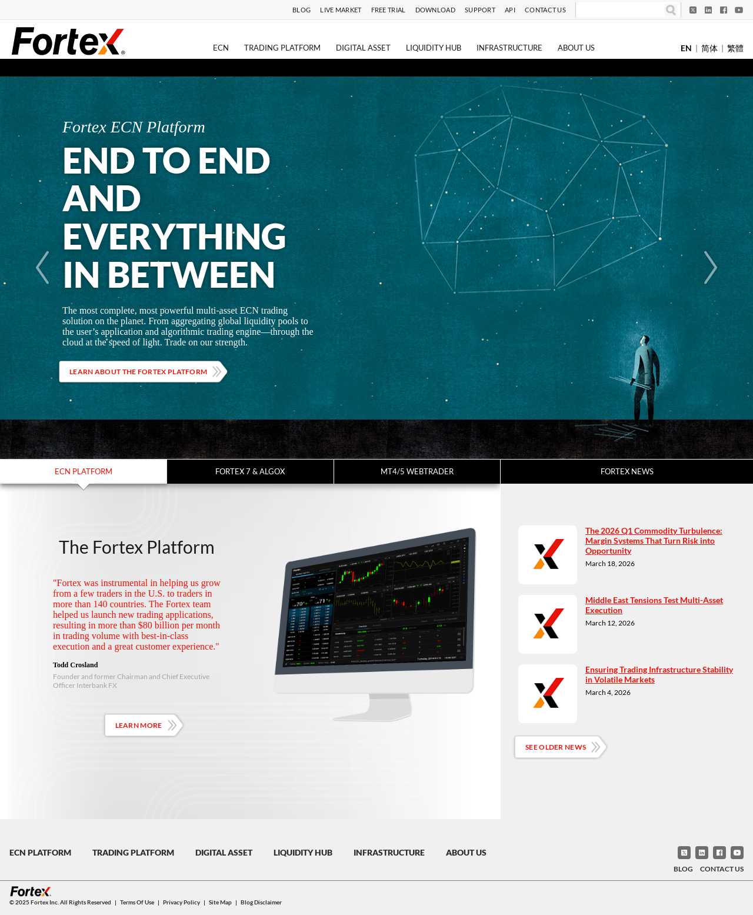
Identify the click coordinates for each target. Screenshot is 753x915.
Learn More (138, 725)
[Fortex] (68, 40)
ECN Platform (83, 471)
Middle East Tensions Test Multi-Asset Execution (654, 605)
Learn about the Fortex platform (138, 371)
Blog (301, 10)
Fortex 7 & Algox (250, 471)
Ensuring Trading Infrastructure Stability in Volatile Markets (659, 674)
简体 (709, 48)
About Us (576, 47)
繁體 (735, 48)
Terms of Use (137, 902)
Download (435, 10)
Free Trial (388, 10)
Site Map (220, 902)
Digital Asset (363, 47)
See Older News (555, 747)
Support (480, 10)
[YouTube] (739, 10)
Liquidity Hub (433, 47)
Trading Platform (282, 47)
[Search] (620, 10)
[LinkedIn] (708, 10)
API (510, 10)
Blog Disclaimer (261, 902)
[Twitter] (693, 10)
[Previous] (42, 268)
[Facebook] (723, 10)
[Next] (710, 268)
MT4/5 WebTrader (417, 471)
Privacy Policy (181, 902)
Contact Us (545, 10)
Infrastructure (509, 47)
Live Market (340, 10)
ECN (221, 47)
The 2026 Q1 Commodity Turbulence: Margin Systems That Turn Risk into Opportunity (653, 540)
